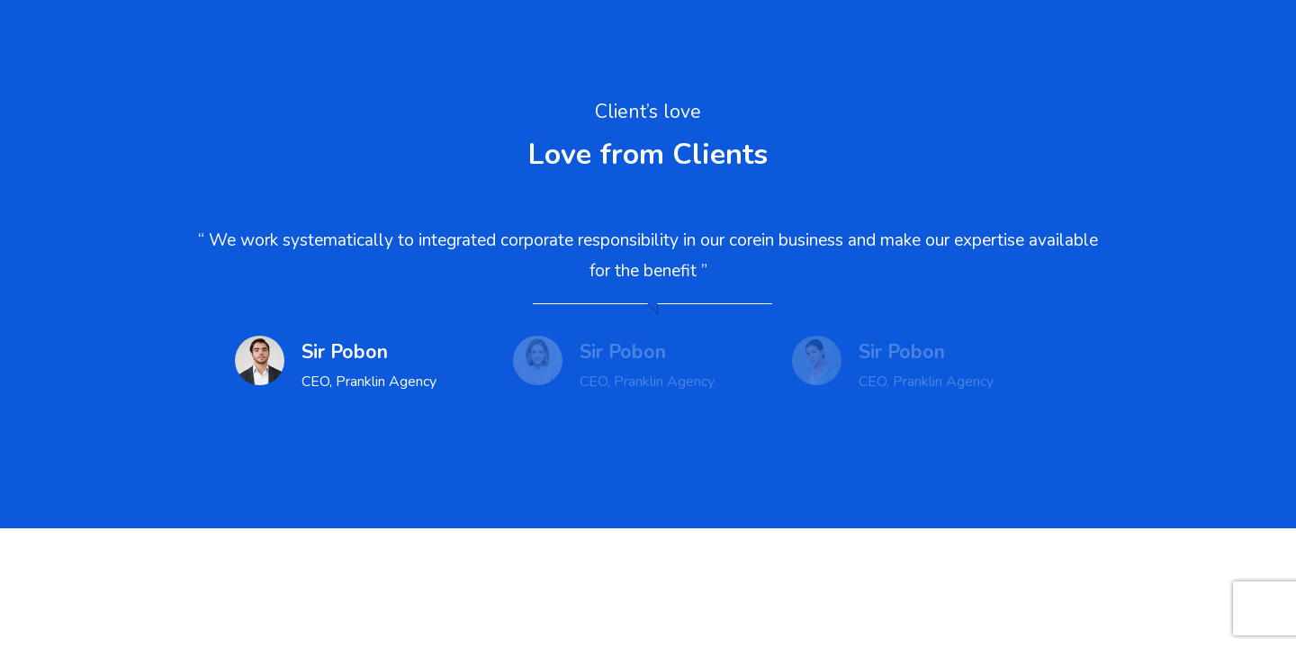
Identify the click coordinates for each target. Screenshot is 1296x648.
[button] (641, 451)
